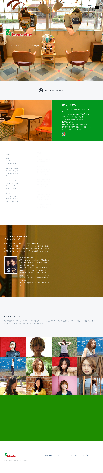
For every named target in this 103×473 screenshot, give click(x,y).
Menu (60, 455)
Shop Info (48, 455)
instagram (35, 46)
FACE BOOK (14, 46)
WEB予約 (85, 455)
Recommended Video (51, 90)
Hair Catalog (72, 455)
